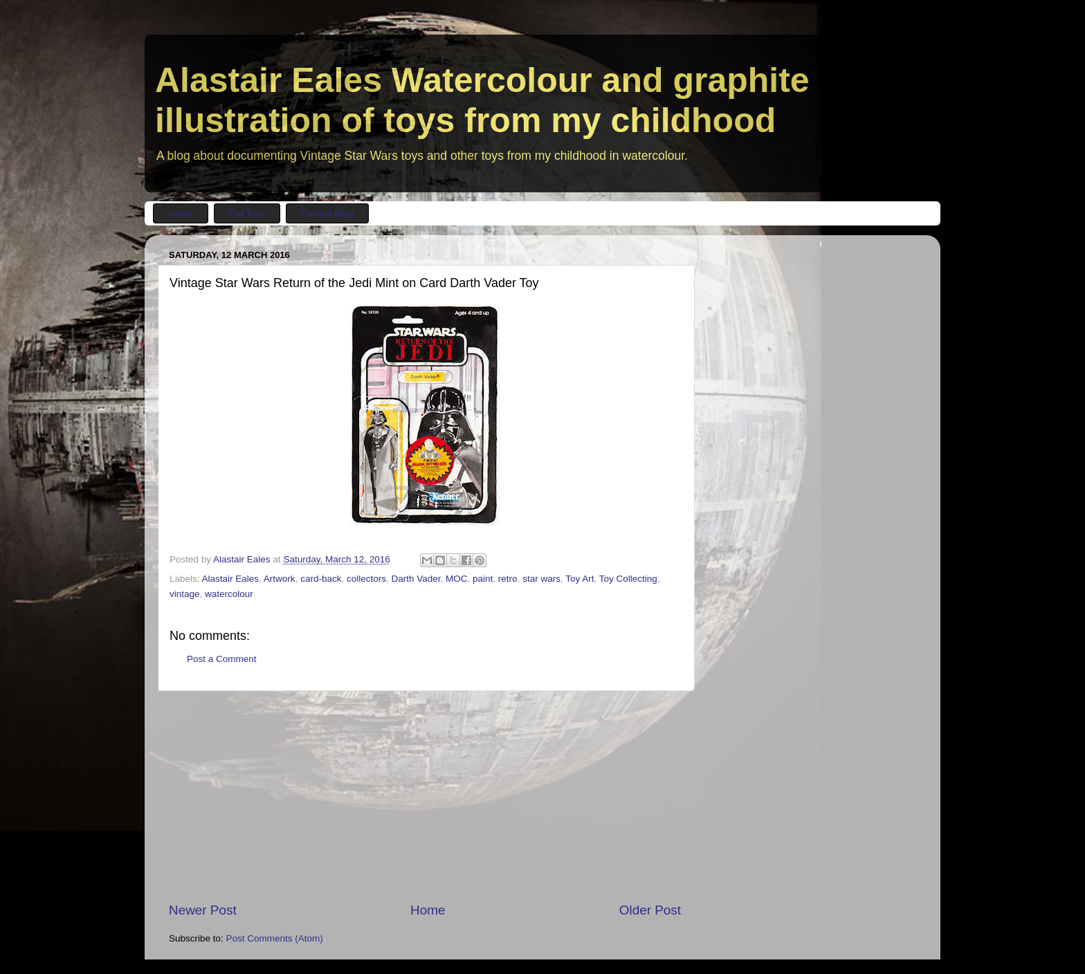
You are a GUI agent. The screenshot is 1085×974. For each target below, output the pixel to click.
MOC (457, 578)
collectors (366, 578)
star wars (541, 578)
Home (427, 910)
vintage (185, 594)
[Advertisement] (425, 796)
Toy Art (579, 578)
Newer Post (203, 910)
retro (508, 578)
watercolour (229, 594)
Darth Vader (415, 578)
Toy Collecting (628, 578)
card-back (320, 578)
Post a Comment (222, 659)
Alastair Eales (230, 578)
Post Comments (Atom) (274, 938)
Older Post (650, 910)
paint (483, 578)
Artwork (279, 578)
